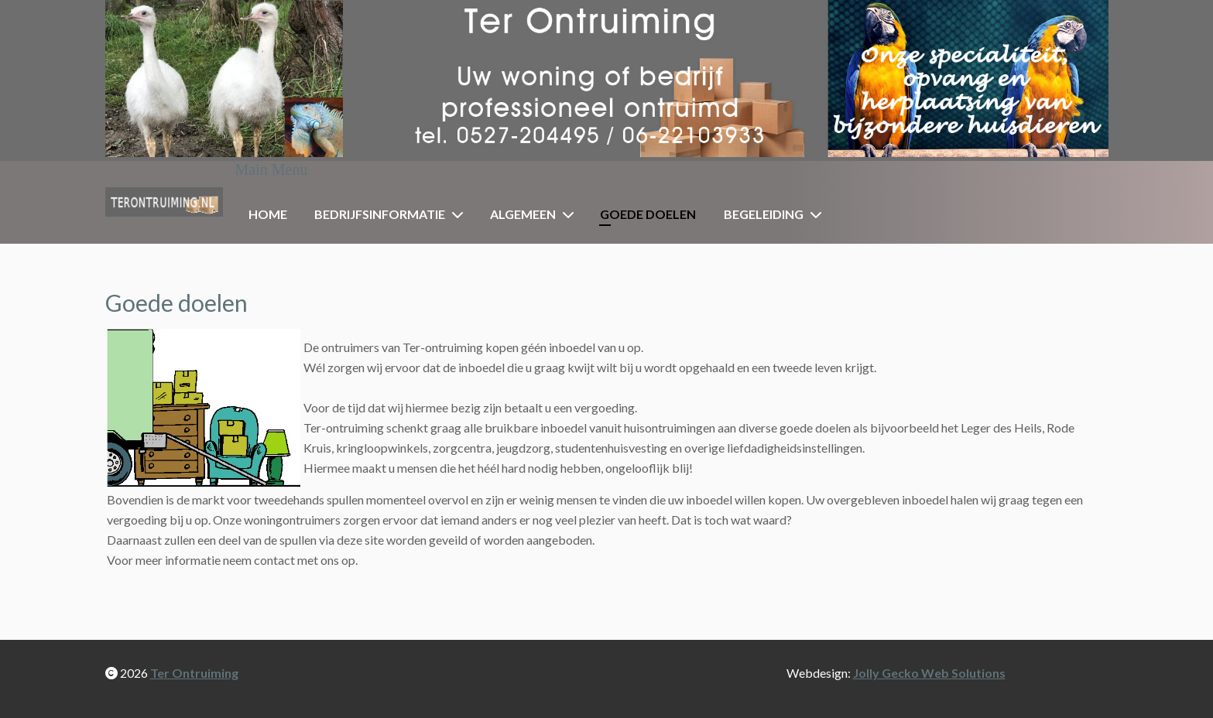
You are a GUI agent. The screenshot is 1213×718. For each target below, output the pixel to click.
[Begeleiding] (819, 214)
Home (267, 214)
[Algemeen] (571, 214)
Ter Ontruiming (194, 672)
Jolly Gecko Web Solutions (929, 672)
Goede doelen (648, 214)
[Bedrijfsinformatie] (460, 214)
